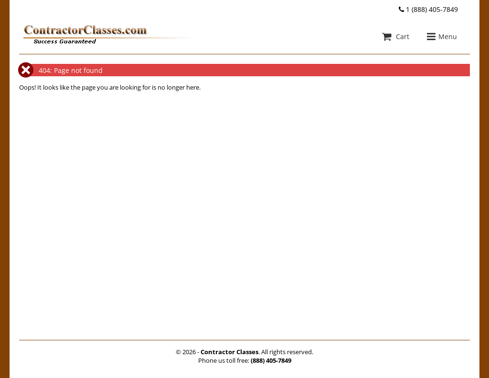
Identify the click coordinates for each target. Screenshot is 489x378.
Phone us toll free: (244, 360)
